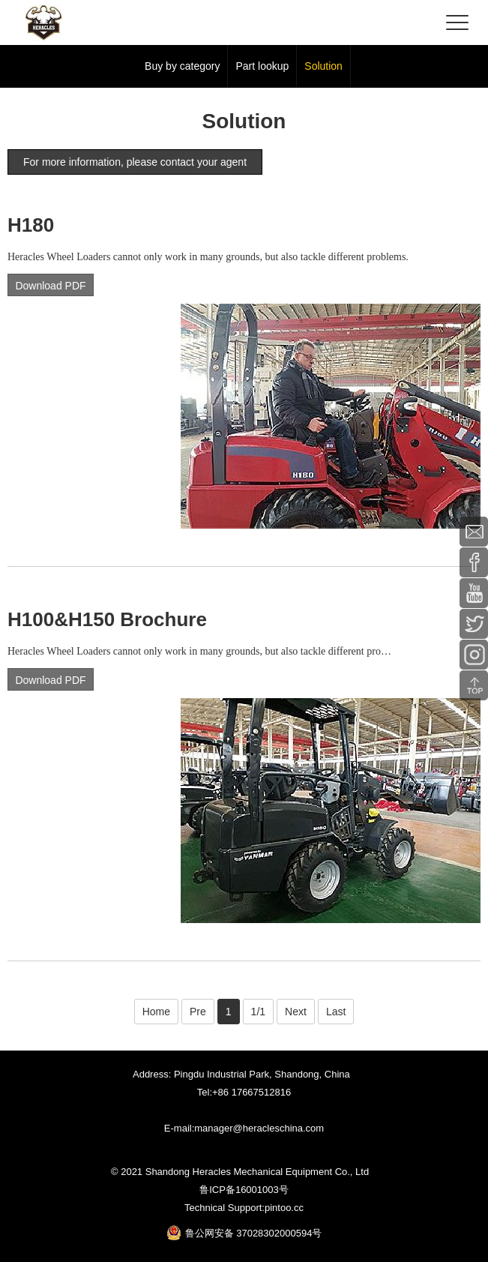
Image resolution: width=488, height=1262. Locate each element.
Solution (323, 66)
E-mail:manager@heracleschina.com (244, 1128)
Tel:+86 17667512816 (244, 1092)
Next (296, 1012)
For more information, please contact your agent (135, 162)
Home (156, 1012)
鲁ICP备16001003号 (244, 1189)
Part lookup (262, 66)
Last (336, 1012)
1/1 (258, 1012)
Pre (198, 1012)
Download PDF (50, 286)
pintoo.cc (284, 1207)
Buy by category (182, 66)
